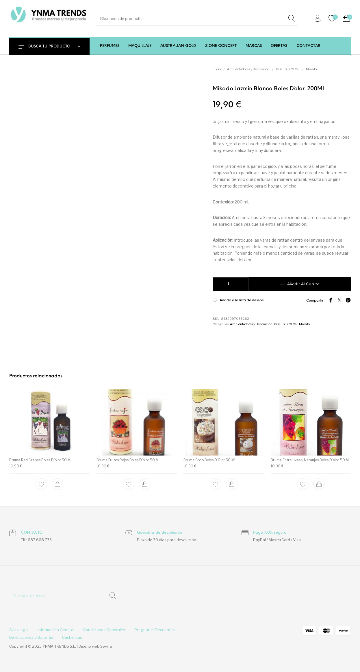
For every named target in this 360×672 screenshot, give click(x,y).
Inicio (217, 69)
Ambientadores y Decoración (248, 69)
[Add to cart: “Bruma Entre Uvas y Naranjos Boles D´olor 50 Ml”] (318, 484)
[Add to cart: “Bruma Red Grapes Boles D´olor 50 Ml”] (57, 484)
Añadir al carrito (303, 284)
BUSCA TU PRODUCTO (49, 46)
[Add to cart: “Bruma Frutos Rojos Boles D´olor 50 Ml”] (144, 484)
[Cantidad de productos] (231, 284)
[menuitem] (109, 46)
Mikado (311, 69)
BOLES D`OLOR (288, 69)
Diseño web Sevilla (95, 646)
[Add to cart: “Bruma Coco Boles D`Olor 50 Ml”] (231, 484)
